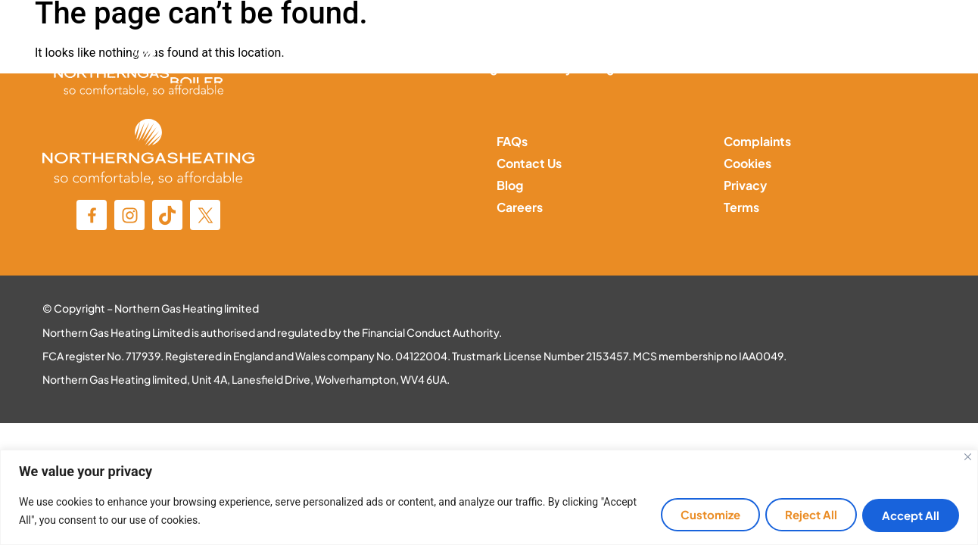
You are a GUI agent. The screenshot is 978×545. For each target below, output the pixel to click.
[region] (489, 497)
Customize (697, 515)
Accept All (908, 515)
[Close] (967, 457)
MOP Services (792, 68)
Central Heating (451, 68)
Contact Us (895, 68)
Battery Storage (574, 68)
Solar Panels (686, 68)
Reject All (803, 515)
